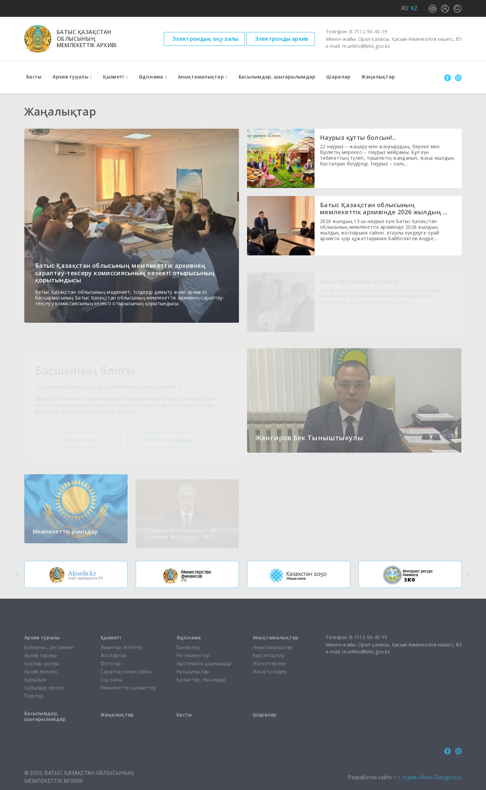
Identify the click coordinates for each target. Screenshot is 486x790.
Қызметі (113, 76)
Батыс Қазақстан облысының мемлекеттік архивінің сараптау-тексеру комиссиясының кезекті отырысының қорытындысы (125, 272)
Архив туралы (70, 76)
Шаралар (338, 76)
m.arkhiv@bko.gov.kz (366, 46)
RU (405, 8)
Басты (34, 76)
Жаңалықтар (378, 76)
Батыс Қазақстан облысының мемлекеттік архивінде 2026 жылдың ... (383, 208)
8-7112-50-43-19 (368, 31)
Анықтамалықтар (201, 76)
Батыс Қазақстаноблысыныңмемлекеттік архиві (87, 39)
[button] (17, 574)
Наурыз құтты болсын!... (358, 137)
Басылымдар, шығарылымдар (277, 76)
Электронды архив (281, 38)
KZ (414, 8)
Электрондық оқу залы (205, 38)
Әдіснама (151, 76)
